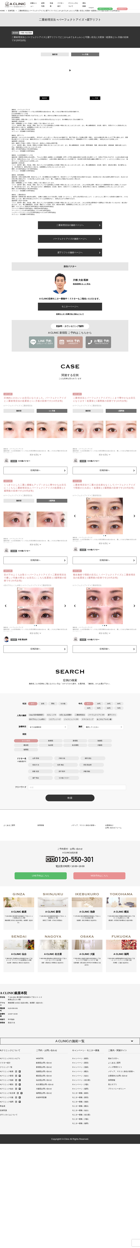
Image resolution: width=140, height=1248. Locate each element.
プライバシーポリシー (117, 1119)
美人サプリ (112, 1115)
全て (32, 704)
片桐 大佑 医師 (26, 33)
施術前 (44, 98)
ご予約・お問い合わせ (46, 1080)
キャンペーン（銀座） (81, 1089)
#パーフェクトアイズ (12, 406)
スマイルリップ (87, 719)
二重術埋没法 (80, 715)
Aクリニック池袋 (6, 1110)
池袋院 (99, 740)
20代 (108, 704)
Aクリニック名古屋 (7, 1123)
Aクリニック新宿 (6, 1106)
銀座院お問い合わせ (44, 1093)
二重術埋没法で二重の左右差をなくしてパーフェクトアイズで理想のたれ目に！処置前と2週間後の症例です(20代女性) (104, 486)
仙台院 (50, 745)
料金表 (51, 4)
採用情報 (111, 1110)
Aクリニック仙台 (6, 1119)
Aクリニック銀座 (6, 1102)
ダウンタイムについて (9, 1145)
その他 (62, 704)
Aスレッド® (51, 715)
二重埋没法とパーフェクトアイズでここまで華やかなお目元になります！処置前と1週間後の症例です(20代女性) (104, 399)
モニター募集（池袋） (81, 1132)
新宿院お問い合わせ (44, 1097)
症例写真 (42, 4)
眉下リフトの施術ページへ (78, 252)
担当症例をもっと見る (81, 284)
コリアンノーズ (54, 719)
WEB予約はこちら (99, 899)
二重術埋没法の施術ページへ (78, 225)
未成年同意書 (41, 1128)
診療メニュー (33, 4)
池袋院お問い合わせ (44, 1102)
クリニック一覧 (6, 1097)
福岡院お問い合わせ (44, 1123)
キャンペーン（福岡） (81, 1119)
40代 (88, 708)
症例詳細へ (48, 470)
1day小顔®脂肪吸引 (36, 715)
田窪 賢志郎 (22, 639)
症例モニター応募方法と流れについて (70, 314)
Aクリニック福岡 (6, 1132)
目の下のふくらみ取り (37, 719)
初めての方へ (113, 1089)
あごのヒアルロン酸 (104, 719)
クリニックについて (73, 4)
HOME (2, 11)
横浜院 (26, 745)
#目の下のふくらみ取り (13, 585)
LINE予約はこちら (40, 899)
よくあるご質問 (114, 1093)
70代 (119, 708)
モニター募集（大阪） (81, 1149)
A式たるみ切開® (65, 715)
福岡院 (26, 749)
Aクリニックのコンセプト (10, 1089)
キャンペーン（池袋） (81, 1097)
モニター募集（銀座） (81, 1123)
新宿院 (75, 740)
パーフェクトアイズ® (96, 715)
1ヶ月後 (95, 98)
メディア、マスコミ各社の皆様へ (121, 1102)
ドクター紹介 (60, 4)
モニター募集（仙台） (81, 1141)
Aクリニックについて (10, 1080)
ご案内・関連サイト (117, 1080)
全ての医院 (26, 740)
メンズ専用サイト (115, 1097)
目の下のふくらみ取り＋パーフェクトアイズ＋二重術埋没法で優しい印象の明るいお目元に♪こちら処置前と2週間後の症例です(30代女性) (35, 578)
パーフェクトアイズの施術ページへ (76, 239)
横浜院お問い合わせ (44, 1106)
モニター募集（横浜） (81, 1136)
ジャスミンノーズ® (71, 719)
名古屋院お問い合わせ (45, 1115)
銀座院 (50, 740)
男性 (52, 704)
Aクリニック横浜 (6, 1115)
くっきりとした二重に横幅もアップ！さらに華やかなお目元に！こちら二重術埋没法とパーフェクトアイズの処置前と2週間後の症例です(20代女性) (35, 488)
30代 (119, 704)
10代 (98, 704)
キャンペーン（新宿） (81, 1093)
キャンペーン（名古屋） (81, 1110)
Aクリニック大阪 (6, 1128)
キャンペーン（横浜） (81, 1102)
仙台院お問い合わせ (44, 1110)
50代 (98, 708)
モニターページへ (70, 306)
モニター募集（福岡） (81, 1154)
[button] (77, 516)
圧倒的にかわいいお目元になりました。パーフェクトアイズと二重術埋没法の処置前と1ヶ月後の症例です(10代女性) (35, 399)
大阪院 (99, 745)
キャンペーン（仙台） (81, 1106)
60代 (108, 708)
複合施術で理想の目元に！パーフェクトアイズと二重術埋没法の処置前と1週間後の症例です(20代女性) (104, 576)
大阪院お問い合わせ (44, 1119)
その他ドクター (24, 461)
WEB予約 (40, 1089)
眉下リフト (112, 715)
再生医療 (84, 4)
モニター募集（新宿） (81, 1128)
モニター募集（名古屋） (81, 1145)
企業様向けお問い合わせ (117, 1106)
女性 (42, 704)
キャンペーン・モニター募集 (85, 1080)
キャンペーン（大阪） (81, 1115)
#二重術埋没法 (26, 406)
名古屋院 (75, 745)
